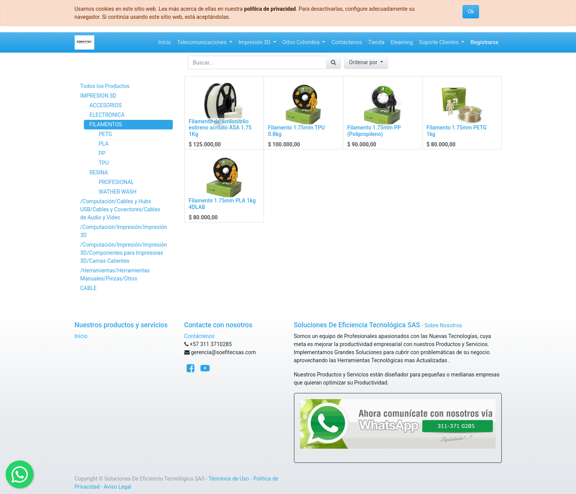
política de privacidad (270, 9)
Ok (470, 11)
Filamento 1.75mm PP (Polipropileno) (374, 130)
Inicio (81, 336)
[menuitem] (164, 42)
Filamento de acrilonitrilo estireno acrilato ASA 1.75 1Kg (220, 128)
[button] (366, 62)
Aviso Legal (118, 487)
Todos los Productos (105, 86)
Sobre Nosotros (443, 325)
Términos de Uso (229, 479)
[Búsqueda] (333, 62)
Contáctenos (199, 336)
